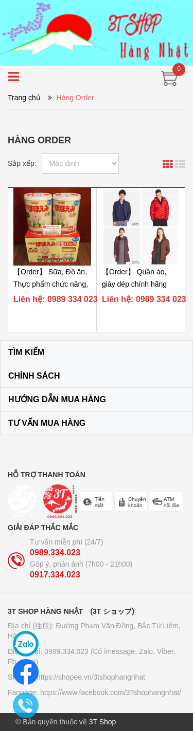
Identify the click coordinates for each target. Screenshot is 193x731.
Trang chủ (24, 97)
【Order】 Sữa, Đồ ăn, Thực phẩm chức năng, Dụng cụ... (50, 284)
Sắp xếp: (22, 163)
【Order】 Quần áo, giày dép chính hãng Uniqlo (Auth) (134, 284)
